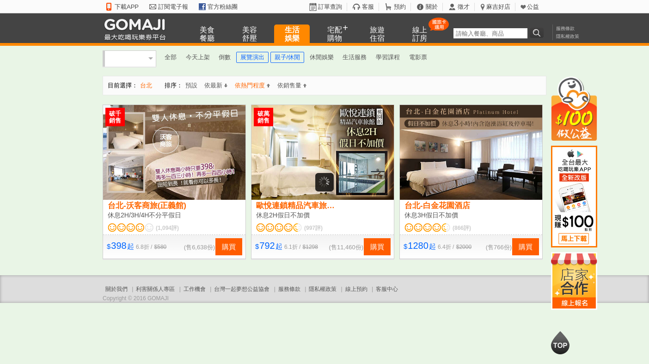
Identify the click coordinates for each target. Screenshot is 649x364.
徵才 (464, 6)
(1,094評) (167, 228)
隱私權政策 (567, 36)
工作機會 (195, 289)
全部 (171, 57)
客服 (368, 6)
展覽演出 (252, 57)
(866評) (462, 228)
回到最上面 (560, 343)
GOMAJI (137, 28)
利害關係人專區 (155, 289)
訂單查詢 (330, 6)
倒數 (225, 57)
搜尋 (538, 33)
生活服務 (355, 57)
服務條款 (565, 28)
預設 (191, 85)
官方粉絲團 (223, 6)
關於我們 (116, 289)
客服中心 (387, 289)
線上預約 (356, 289)
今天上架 (198, 57)
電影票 (418, 57)
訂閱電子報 (173, 6)
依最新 (215, 85)
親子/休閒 (287, 57)
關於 (432, 6)
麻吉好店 (498, 6)
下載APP (127, 6)
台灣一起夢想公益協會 (241, 289)
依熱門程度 (252, 85)
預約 (400, 6)
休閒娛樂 (322, 57)
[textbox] (490, 33)
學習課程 (388, 57)
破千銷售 (115, 117)
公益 (533, 6)
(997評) (313, 228)
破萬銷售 (263, 117)
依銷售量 (291, 85)
